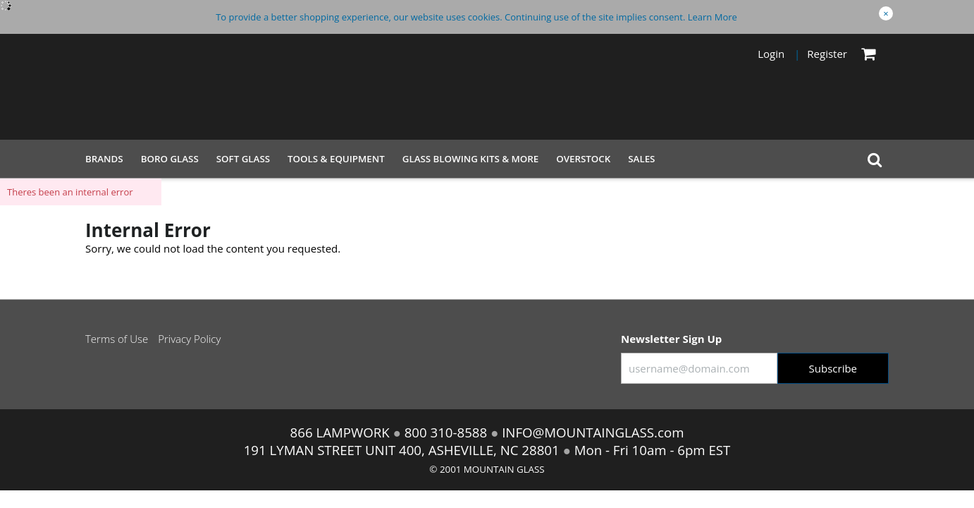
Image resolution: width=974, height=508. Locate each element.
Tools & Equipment (336, 158)
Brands (104, 158)
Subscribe (833, 368)
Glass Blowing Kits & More (470, 158)
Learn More (712, 17)
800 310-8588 (446, 432)
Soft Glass (243, 158)
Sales (641, 158)
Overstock (583, 158)
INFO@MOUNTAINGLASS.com (591, 432)
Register (827, 54)
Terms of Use (116, 339)
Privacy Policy (189, 339)
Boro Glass (170, 158)
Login (771, 54)
